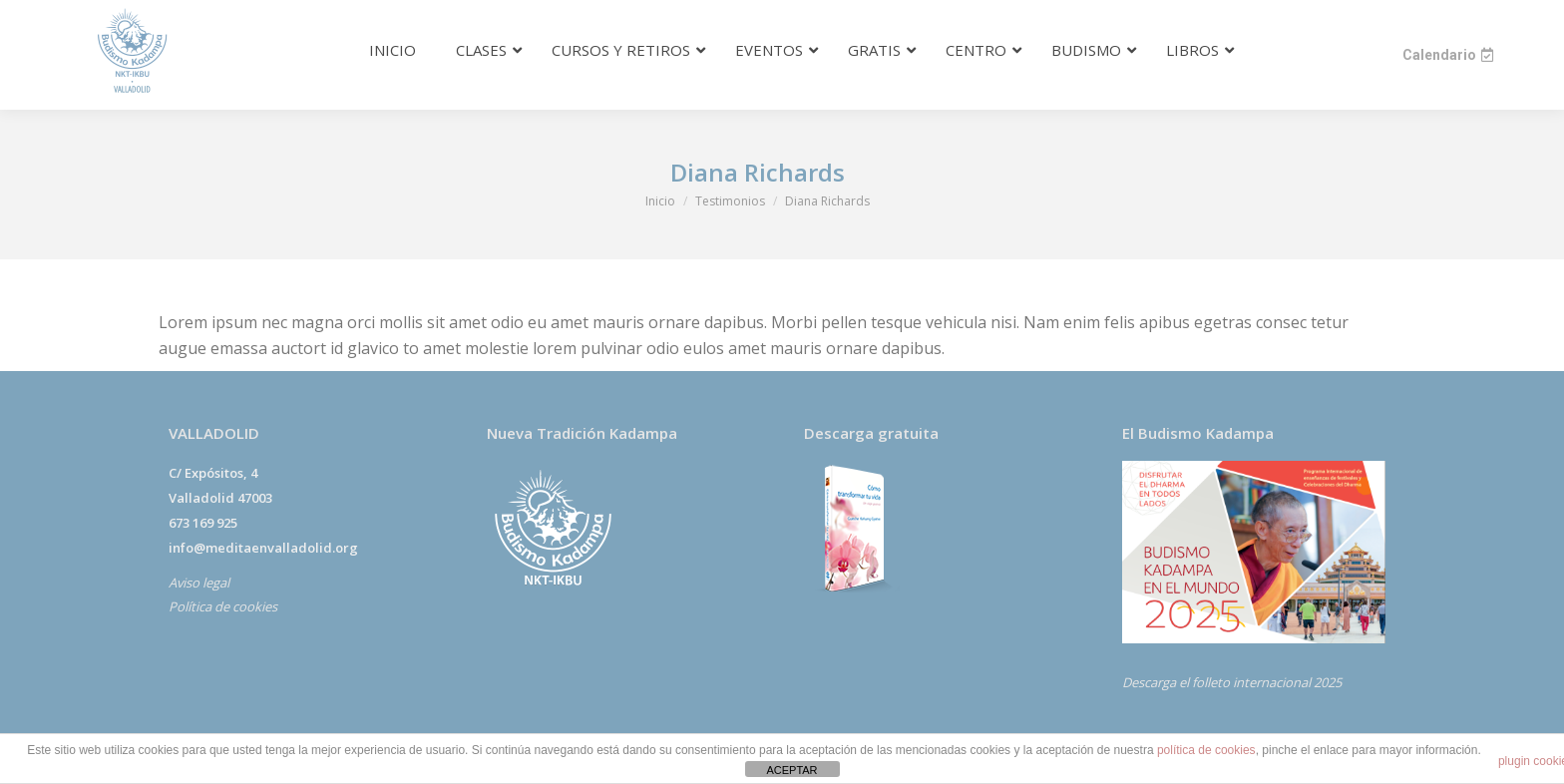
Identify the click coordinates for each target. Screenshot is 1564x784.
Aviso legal (199, 582)
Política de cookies (223, 606)
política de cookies (1206, 750)
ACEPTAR (791, 770)
